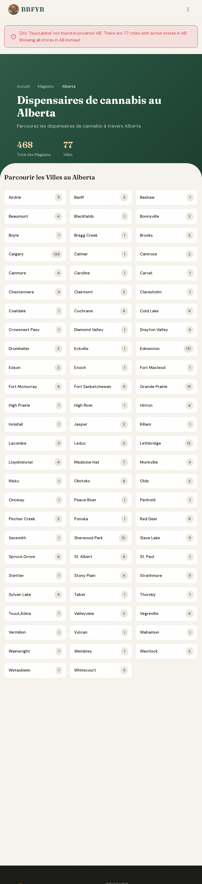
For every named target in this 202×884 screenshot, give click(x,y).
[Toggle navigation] (188, 9)
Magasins (46, 86)
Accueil (23, 86)
